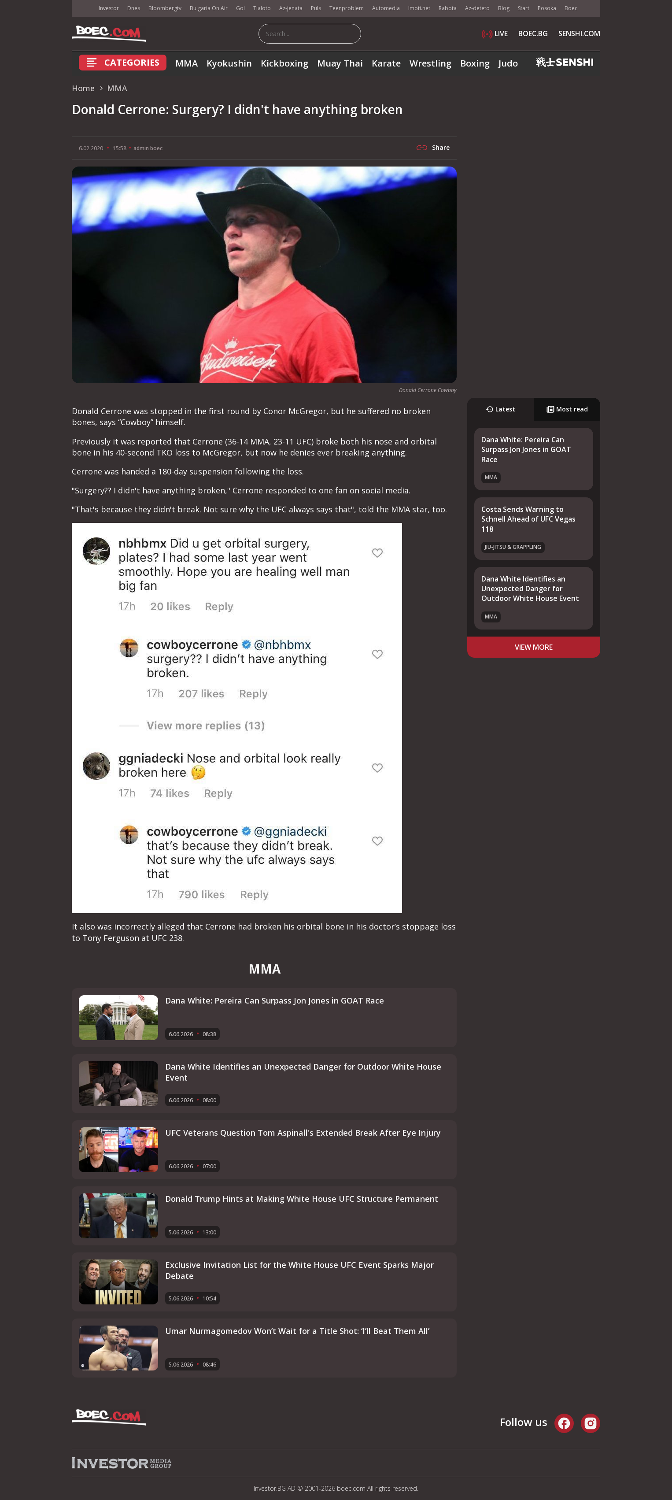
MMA (186, 63)
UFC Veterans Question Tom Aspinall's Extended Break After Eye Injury (303, 1132)
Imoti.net (419, 8)
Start (523, 8)
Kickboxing (284, 63)
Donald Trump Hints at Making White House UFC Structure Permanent (301, 1198)
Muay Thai (340, 63)
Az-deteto (477, 8)
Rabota (448, 8)
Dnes (133, 8)
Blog (504, 8)
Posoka (547, 8)
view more (534, 647)
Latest (500, 409)
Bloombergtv (164, 8)
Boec (571, 8)
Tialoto (262, 8)
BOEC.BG (533, 33)
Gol (240, 8)
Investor (109, 8)
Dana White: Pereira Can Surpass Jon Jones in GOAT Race (526, 449)
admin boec (147, 148)
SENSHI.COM (579, 33)
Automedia (386, 8)
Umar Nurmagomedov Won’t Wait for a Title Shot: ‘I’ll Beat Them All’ (297, 1331)
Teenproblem (346, 8)
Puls (316, 8)
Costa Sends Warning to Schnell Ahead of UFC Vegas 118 (528, 519)
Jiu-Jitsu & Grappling (513, 547)
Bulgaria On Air (209, 8)
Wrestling (430, 63)
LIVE (495, 33)
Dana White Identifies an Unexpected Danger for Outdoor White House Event (530, 589)
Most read (567, 409)
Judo (508, 63)
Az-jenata (291, 8)
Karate (386, 63)
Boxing (475, 63)
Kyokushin (229, 63)
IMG (82, 8)
